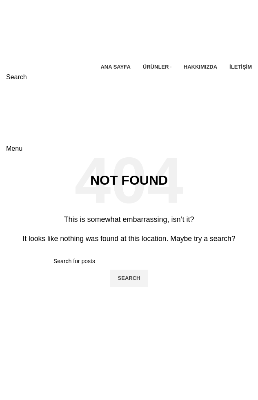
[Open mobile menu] (14, 148)
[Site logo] (51, 30)
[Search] (16, 77)
